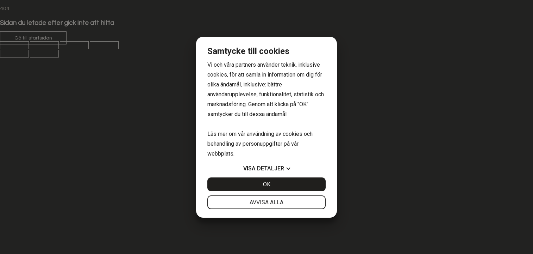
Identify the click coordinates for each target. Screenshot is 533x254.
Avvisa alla (266, 202)
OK (266, 184)
